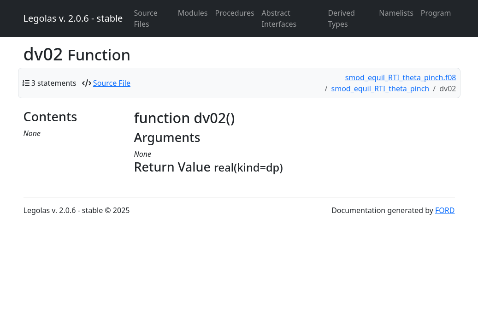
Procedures (234, 13)
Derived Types (341, 18)
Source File (111, 83)
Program (436, 13)
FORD (444, 210)
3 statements (54, 83)
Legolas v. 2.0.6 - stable (73, 18)
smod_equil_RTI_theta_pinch (380, 88)
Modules (193, 13)
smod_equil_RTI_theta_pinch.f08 (400, 77)
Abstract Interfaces (279, 18)
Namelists (396, 13)
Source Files (145, 18)
